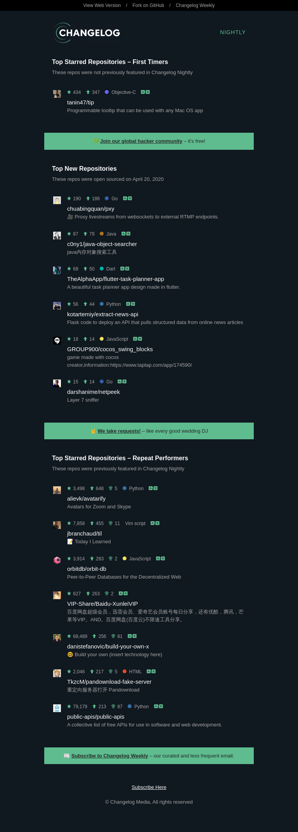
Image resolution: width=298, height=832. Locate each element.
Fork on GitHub (148, 5)
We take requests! (119, 431)
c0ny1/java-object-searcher (102, 244)
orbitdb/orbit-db (86, 568)
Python (110, 304)
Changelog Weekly (195, 5)
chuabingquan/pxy (90, 208)
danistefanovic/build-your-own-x (108, 646)
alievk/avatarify (86, 498)
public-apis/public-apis (96, 716)
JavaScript (114, 339)
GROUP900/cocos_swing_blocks (110, 349)
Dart (107, 269)
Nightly (233, 32)
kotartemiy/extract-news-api (102, 314)
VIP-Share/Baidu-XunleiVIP (102, 603)
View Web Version (102, 5)
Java (108, 234)
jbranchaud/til (84, 533)
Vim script (135, 523)
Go (111, 198)
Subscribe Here (149, 787)
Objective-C (120, 92)
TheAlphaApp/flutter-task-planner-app (115, 279)
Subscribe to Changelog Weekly (109, 756)
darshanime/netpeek (93, 391)
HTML (132, 671)
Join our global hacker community (141, 141)
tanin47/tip (80, 102)
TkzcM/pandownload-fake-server (109, 681)
